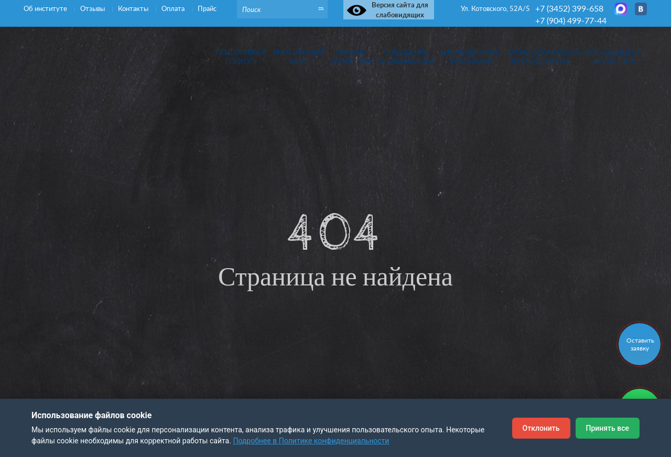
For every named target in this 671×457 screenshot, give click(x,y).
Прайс (207, 8)
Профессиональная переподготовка (539, 57)
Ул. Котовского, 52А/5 (495, 8)
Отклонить (541, 428)
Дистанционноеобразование (470, 57)
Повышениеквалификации (406, 57)
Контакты (134, 8)
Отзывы (93, 8)
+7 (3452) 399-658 (569, 8)
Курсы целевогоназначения (613, 57)
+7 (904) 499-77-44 (571, 20)
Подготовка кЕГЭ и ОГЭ (241, 57)
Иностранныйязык (298, 57)
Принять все (607, 428)
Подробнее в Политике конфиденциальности (311, 441)
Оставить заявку (640, 344)
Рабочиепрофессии (350, 57)
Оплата (173, 8)
